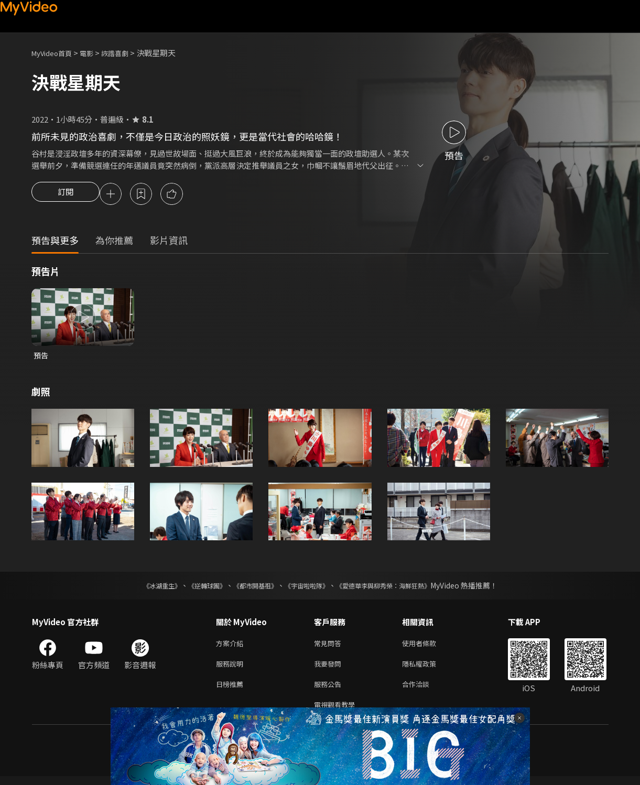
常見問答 (329, 646)
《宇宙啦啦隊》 (308, 588)
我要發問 (329, 668)
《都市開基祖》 (250, 588)
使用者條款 (428, 646)
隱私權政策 (428, 668)
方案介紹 (231, 646)
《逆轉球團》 (195, 588)
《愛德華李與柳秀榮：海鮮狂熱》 (397, 588)
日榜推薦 (231, 690)
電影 (95, 52)
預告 (41, 357)
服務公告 (329, 690)
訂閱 (65, 195)
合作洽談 (424, 690)
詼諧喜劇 (126, 52)
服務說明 (231, 668)
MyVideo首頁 (55, 52)
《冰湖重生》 (144, 588)
